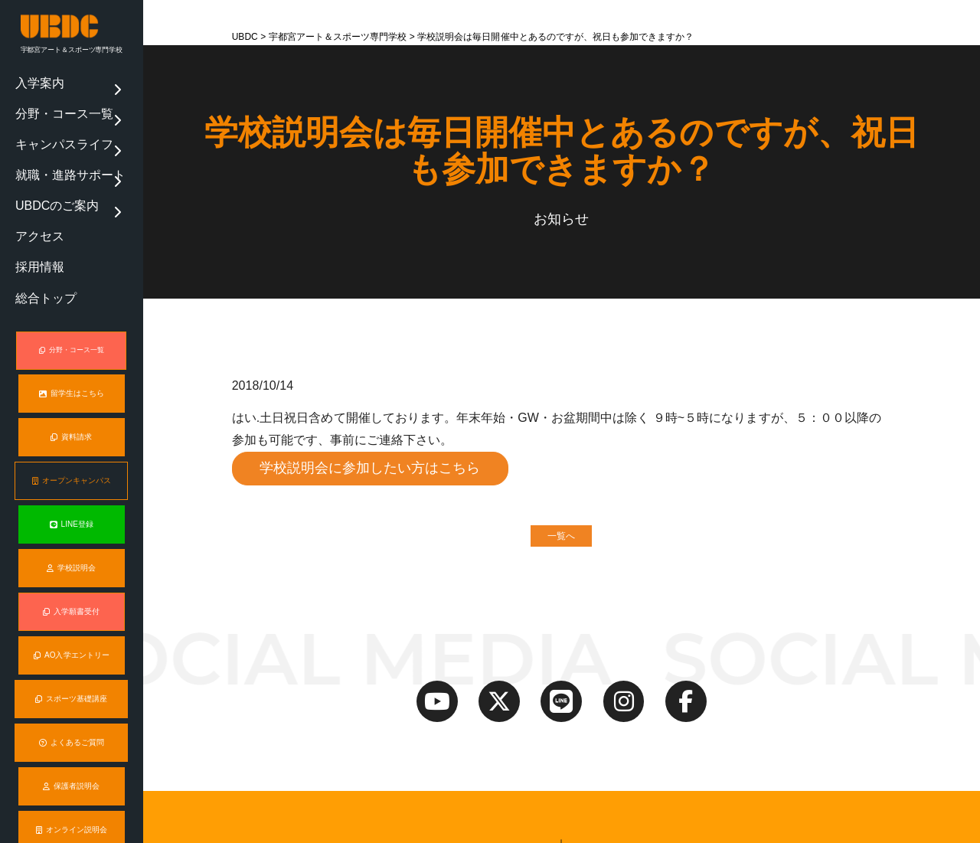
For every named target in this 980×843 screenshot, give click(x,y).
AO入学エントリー (71, 575)
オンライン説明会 (71, 749)
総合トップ (37, 221)
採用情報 (33, 201)
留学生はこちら (71, 315)
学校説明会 (71, 488)
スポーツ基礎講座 (71, 618)
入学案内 (33, 78)
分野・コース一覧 (49, 98)
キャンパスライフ (49, 119)
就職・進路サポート (54, 140)
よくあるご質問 (71, 662)
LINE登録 (71, 445)
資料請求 (71, 358)
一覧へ (561, 537)
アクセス (33, 180)
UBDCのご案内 (45, 160)
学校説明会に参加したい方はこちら (371, 468)
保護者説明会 (71, 705)
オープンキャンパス (71, 402)
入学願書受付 (71, 532)
